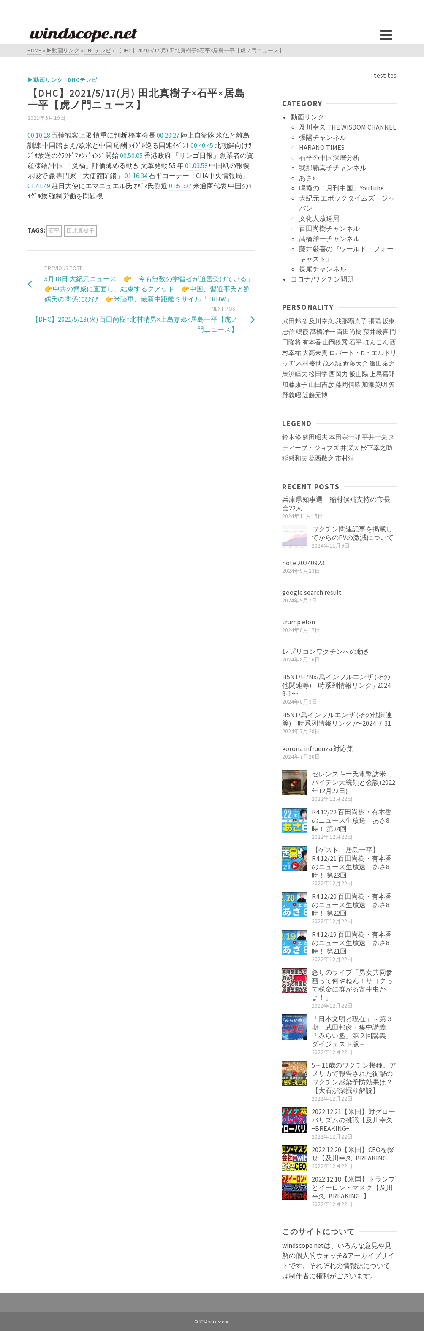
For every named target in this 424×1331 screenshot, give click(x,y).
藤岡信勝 (348, 384)
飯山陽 (358, 374)
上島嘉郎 (382, 374)
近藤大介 (355, 363)
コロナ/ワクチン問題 (322, 279)
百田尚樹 (349, 332)
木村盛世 (308, 363)
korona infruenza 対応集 (317, 748)
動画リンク (307, 117)
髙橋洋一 (322, 332)
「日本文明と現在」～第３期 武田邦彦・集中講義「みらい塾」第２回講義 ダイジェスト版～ (352, 1031)
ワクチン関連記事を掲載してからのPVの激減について (353, 533)
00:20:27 (168, 135)
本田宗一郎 (345, 437)
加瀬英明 (374, 384)
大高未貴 (315, 353)
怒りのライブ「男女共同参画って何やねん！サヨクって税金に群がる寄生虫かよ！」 (352, 985)
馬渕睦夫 (294, 374)
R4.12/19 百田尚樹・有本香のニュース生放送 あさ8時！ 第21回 (352, 942)
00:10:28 (38, 135)
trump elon (298, 622)
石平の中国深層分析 (329, 157)
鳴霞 (302, 332)
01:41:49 (38, 186)
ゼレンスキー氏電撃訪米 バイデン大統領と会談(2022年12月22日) (353, 782)
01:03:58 (196, 165)
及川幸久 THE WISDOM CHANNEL (347, 127)
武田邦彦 (294, 321)
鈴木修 (291, 437)
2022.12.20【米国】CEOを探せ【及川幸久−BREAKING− (353, 1153)
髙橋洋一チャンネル (329, 238)
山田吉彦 (321, 384)
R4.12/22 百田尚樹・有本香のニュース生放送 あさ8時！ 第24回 (352, 820)
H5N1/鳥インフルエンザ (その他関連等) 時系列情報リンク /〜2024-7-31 (337, 718)
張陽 (374, 321)
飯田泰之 (382, 363)
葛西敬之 (321, 458)
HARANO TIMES (322, 147)
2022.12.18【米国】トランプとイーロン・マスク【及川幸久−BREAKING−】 (353, 1187)
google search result (312, 592)
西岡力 (338, 374)
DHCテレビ (83, 80)
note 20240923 (303, 562)
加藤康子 (294, 384)
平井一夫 (374, 437)
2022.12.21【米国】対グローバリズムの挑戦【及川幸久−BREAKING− (353, 1120)
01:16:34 (136, 175)
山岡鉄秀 (335, 342)
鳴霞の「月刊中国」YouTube (341, 188)
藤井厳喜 (376, 332)
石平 (54, 230)
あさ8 (307, 177)
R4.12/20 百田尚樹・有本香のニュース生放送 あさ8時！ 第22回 (352, 904)
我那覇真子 (351, 321)
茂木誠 (332, 363)
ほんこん (376, 342)
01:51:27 (180, 186)
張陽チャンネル (322, 137)
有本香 (311, 342)
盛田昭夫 (315, 437)
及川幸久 (321, 321)
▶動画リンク (45, 80)
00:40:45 (201, 145)
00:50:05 (131, 155)
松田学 (318, 374)
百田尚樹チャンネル (329, 228)
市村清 (344, 458)
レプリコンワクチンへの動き (326, 651)
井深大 (349, 448)
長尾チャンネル (322, 269)
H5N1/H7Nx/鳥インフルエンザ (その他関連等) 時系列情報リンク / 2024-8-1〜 (337, 685)
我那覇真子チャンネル (333, 167)
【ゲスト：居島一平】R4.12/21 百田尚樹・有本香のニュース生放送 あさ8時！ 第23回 (352, 862)
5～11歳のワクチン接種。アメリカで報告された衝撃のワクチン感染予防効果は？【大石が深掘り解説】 (354, 1078)
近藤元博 (315, 395)
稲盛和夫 (294, 458)
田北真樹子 (80, 230)
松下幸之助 (376, 448)
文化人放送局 (319, 218)
